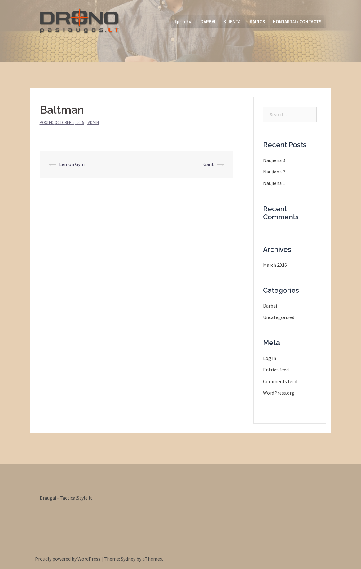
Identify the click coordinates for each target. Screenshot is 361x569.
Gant (208, 164)
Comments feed (280, 381)
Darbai (270, 306)
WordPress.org (278, 393)
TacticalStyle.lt (76, 498)
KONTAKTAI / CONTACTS (297, 21)
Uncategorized (278, 317)
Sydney (128, 559)
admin (93, 122)
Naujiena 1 (274, 183)
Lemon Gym (72, 164)
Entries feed (276, 369)
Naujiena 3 (274, 160)
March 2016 (275, 265)
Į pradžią (183, 21)
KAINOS (257, 21)
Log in (269, 358)
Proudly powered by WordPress (67, 559)
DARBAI (207, 21)
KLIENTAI (232, 21)
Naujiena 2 (274, 172)
